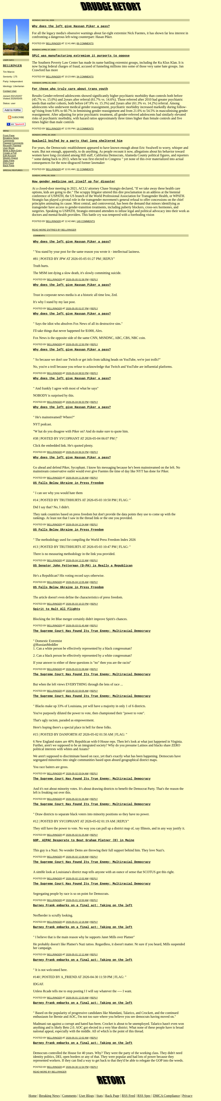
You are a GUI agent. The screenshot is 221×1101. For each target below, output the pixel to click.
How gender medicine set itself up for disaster (73, 181)
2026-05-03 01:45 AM (77, 625)
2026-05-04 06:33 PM (77, 402)
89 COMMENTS (85, 43)
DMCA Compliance (166, 1095)
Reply (94, 279)
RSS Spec (144, 1095)
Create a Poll (10, 153)
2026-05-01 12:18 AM (77, 922)
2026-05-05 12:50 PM (77, 344)
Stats (99, 1095)
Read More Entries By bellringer (54, 230)
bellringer (12, 65)
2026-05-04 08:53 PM (77, 373)
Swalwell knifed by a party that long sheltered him (77, 141)
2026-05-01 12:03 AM (77, 997)
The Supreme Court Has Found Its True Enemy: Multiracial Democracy (91, 631)
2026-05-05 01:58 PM (77, 279)
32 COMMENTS (85, 169)
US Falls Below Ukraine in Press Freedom (68, 483)
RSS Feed (8, 163)
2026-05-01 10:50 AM (77, 900)
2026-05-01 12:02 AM (77, 1038)
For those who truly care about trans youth (70, 89)
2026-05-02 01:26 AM (77, 799)
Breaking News (11, 138)
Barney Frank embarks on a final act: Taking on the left (82, 905)
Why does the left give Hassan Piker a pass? (71, 26)
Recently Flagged (12, 145)
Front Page (8, 135)
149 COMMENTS (86, 221)
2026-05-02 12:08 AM (77, 857)
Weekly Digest (10, 158)
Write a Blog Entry (12, 150)
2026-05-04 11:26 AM (77, 478)
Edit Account (9, 155)
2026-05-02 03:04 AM (77, 773)
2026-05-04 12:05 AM (77, 582)
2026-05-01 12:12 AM (77, 954)
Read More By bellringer (50, 1072)
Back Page (8, 165)
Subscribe (18, 117)
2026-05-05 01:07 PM (77, 308)
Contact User (10, 91)
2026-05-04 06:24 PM (77, 452)
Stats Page (8, 160)
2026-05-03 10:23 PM (77, 604)
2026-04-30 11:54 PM (77, 1067)
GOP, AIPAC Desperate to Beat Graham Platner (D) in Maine (83, 840)
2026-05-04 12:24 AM (77, 524)
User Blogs (8, 148)
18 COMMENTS (85, 128)
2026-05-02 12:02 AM (77, 878)
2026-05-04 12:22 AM (77, 560)
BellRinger (53, 43)
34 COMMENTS (85, 76)
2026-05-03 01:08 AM (77, 669)
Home (32, 1095)
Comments (8, 140)
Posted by (40, 279)
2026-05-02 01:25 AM (77, 835)
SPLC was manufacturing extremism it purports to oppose (81, 55)
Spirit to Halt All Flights (56, 609)
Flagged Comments (13, 143)
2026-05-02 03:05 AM (77, 691)
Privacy (187, 1095)
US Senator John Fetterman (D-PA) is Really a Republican (82, 565)
